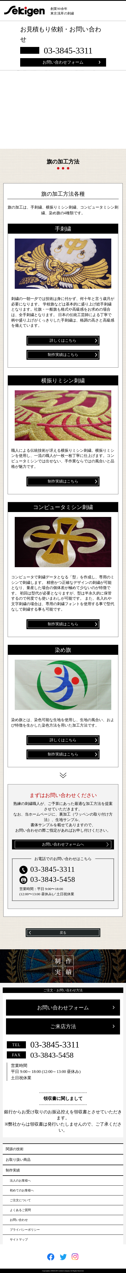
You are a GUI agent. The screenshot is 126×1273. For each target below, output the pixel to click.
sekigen (27, 11)
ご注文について (20, 1200)
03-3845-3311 (68, 50)
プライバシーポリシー (25, 1229)
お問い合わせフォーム (63, 62)
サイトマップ (19, 1239)
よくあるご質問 (20, 1210)
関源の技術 (14, 1149)
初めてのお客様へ (22, 1190)
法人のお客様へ (20, 1180)
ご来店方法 (63, 1026)
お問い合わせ (19, 1219)
